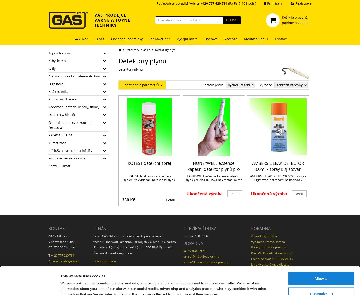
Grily (52, 68)
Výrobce (266, 85)
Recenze (230, 39)
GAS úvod (81, 39)
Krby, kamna (58, 61)
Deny (321, 283)
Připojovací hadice (62, 99)
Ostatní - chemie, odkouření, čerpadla (70, 125)
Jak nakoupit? (160, 39)
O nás (99, 39)
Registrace (298, 3)
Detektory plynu (166, 50)
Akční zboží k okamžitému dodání (74, 76)
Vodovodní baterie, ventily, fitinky (73, 107)
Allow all (322, 252)
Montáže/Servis (256, 39)
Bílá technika (58, 91)
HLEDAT (232, 20)
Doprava (210, 39)
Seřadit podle (213, 85)
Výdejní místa (187, 39)
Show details (71, 281)
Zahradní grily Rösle (264, 236)
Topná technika (60, 53)
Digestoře (55, 84)
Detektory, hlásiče (62, 114)
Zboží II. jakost (59, 166)
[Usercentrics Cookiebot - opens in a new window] (30, 286)
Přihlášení (270, 3)
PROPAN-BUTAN (60, 135)
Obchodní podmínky (127, 39)
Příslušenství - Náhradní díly (70, 150)
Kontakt (281, 39)
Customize (321, 268)
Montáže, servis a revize (66, 158)
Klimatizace (57, 143)
